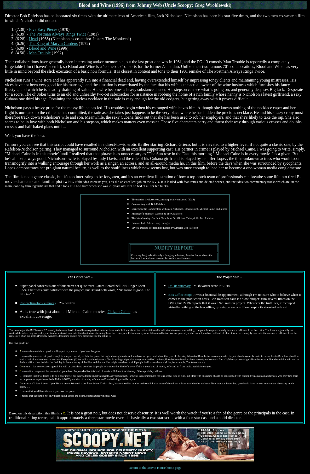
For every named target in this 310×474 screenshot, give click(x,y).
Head (33, 39)
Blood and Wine (42, 48)
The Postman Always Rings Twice (58, 34)
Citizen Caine (118, 311)
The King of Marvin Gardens (53, 43)
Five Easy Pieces (43, 29)
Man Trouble (40, 53)
